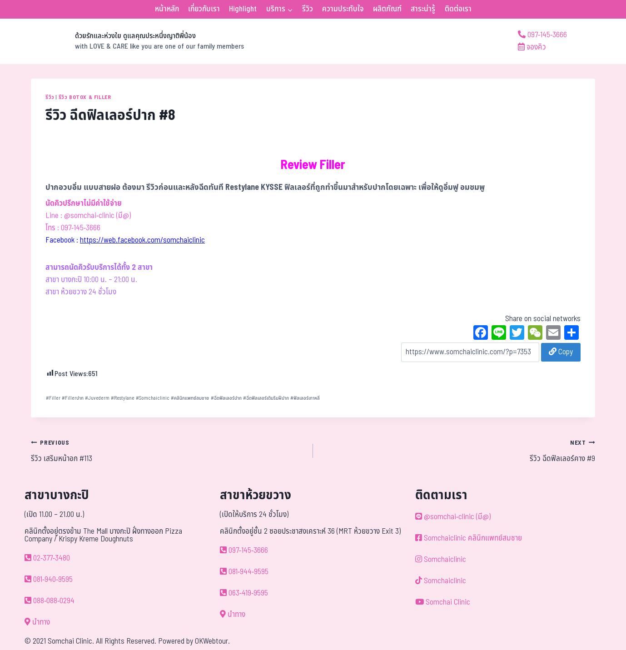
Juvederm (97, 398)
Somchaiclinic (152, 398)
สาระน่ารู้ (423, 9)
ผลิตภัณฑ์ (387, 9)
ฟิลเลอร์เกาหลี (305, 398)
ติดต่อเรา (458, 9)
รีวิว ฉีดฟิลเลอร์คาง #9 (458, 451)
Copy (561, 352)
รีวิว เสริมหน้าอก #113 (168, 451)
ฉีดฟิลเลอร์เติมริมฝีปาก (266, 398)
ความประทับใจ (342, 9)
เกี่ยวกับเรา (204, 9)
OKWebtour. (212, 641)
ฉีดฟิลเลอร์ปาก (226, 398)
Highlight (243, 9)
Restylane (122, 398)
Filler (53, 398)
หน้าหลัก (167, 9)
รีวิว (307, 9)
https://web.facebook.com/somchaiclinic (142, 240)
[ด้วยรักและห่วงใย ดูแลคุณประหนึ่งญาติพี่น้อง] (137, 41)
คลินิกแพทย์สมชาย (190, 398)
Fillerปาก (73, 398)
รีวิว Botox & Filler (85, 97)
